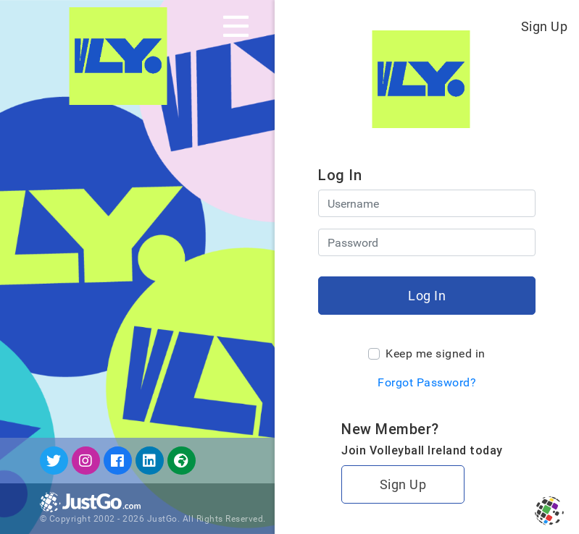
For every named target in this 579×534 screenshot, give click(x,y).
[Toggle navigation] (235, 26)
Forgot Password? (427, 382)
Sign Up (544, 26)
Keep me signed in (436, 353)
